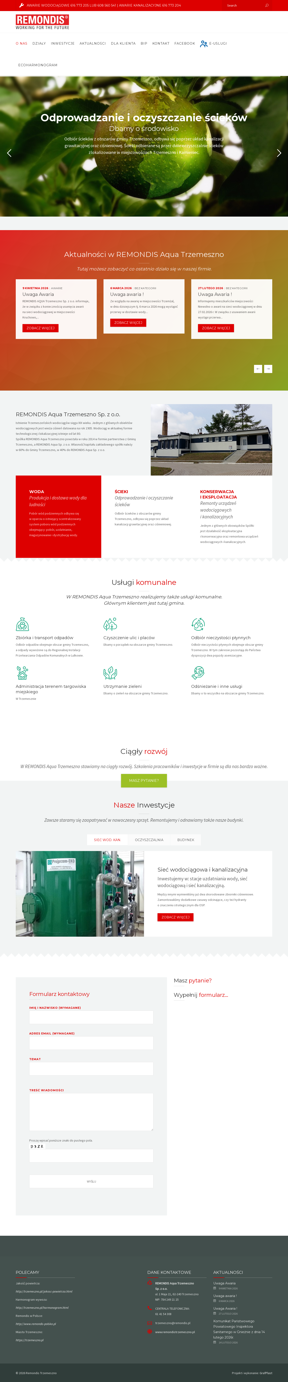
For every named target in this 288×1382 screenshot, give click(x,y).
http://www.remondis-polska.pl (36, 1324)
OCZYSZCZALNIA (149, 840)
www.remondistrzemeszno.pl (175, 1332)
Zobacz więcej (40, 328)
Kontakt (160, 43)
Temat (91, 1069)
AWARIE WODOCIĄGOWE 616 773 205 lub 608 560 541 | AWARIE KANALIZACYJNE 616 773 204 (98, 5)
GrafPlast (266, 1373)
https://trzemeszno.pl (29, 1340)
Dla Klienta (123, 43)
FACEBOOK (184, 43)
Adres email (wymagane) (91, 1044)
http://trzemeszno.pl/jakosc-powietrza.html (44, 1291)
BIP (144, 43)
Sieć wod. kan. (107, 840)
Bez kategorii (145, 288)
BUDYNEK (185, 840)
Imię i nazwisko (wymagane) (91, 1018)
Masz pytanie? (144, 780)
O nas (21, 43)
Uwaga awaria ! (225, 1296)
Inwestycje (63, 43)
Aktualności (93, 43)
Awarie (57, 288)
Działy (39, 43)
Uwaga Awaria (224, 1283)
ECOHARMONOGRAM (38, 65)
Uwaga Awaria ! (225, 1308)
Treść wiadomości (91, 1110)
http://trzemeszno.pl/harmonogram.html (42, 1308)
